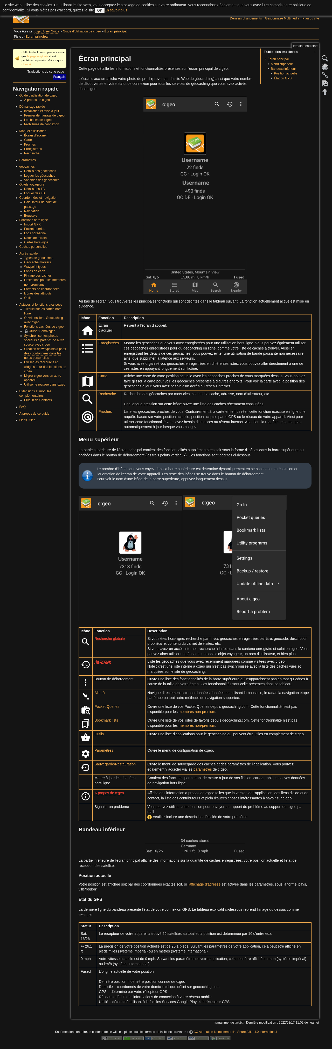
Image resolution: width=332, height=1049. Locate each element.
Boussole (30, 215)
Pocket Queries (106, 706)
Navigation (31, 211)
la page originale (37, 56)
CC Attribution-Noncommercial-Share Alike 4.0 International (235, 1032)
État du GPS (283, 78)
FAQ (22, 407)
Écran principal (116, 31)
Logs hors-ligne (35, 233)
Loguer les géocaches (39, 175)
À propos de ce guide (34, 413)
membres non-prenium (197, 712)
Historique (102, 661)
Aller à (99, 693)
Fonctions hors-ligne (33, 220)
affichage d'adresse (205, 884)
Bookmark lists (106, 720)
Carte (28, 140)
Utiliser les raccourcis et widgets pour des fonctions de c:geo (45, 366)
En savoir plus (116, 10)
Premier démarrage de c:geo (44, 115)
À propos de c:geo (37, 100)
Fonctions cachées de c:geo (44, 326)
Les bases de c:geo (38, 120)
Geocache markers (37, 262)
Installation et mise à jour (41, 111)
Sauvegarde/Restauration (115, 764)
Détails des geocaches (40, 171)
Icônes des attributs (38, 293)
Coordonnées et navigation (38, 198)
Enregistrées (33, 149)
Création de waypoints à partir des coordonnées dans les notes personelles (45, 353)
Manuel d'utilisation (32, 131)
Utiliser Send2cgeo (42, 331)
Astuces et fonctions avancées (40, 304)
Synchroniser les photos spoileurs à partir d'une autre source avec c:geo (44, 340)
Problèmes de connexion (41, 124)
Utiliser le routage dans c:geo (44, 384)
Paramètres (27, 160)
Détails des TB (34, 189)
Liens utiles (27, 420)
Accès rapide (28, 253)
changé (26, 64)
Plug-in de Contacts (38, 400)
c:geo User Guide (46, 31)
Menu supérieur (282, 64)
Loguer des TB (34, 193)
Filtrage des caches (38, 275)
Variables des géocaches (41, 180)
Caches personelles (33, 247)
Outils (28, 298)
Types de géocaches (38, 258)
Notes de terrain (35, 238)
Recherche (31, 153)
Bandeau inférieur (283, 69)
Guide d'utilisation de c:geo (82, 31)
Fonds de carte (34, 271)
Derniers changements (246, 18)
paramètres (202, 769)
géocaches (27, 166)
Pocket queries (34, 229)
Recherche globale (109, 638)
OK (99, 10)
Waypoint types (35, 267)
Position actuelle (285, 73)
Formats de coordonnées (41, 289)
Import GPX (32, 224)
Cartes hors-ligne (36, 242)
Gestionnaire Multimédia (282, 18)
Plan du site (310, 18)
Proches (30, 144)
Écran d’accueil (35, 135)
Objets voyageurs (31, 184)
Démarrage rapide (32, 106)
